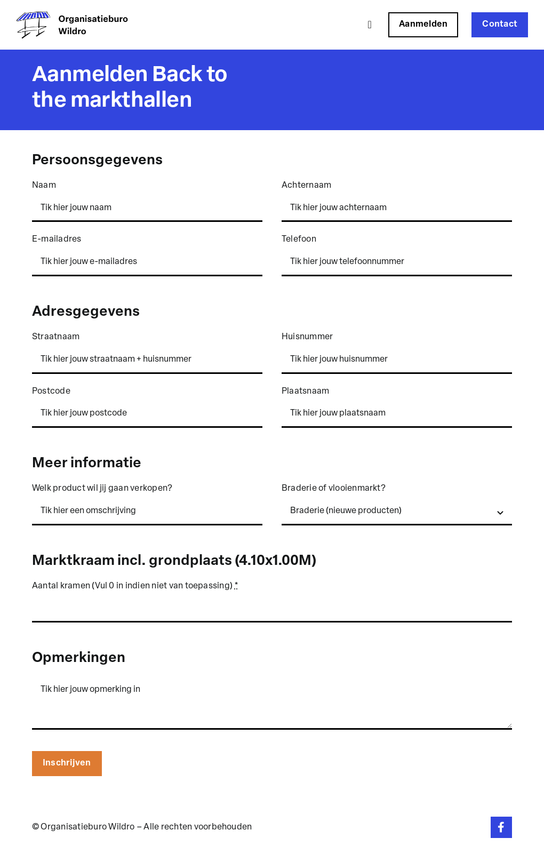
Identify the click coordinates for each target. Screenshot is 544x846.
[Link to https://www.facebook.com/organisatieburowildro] (501, 827)
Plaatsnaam (305, 391)
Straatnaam (55, 337)
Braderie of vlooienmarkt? (334, 488)
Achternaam (306, 185)
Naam (44, 185)
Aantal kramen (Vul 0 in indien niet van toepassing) (135, 586)
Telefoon (299, 239)
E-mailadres (57, 239)
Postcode (51, 391)
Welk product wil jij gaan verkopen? (102, 488)
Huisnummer (307, 337)
